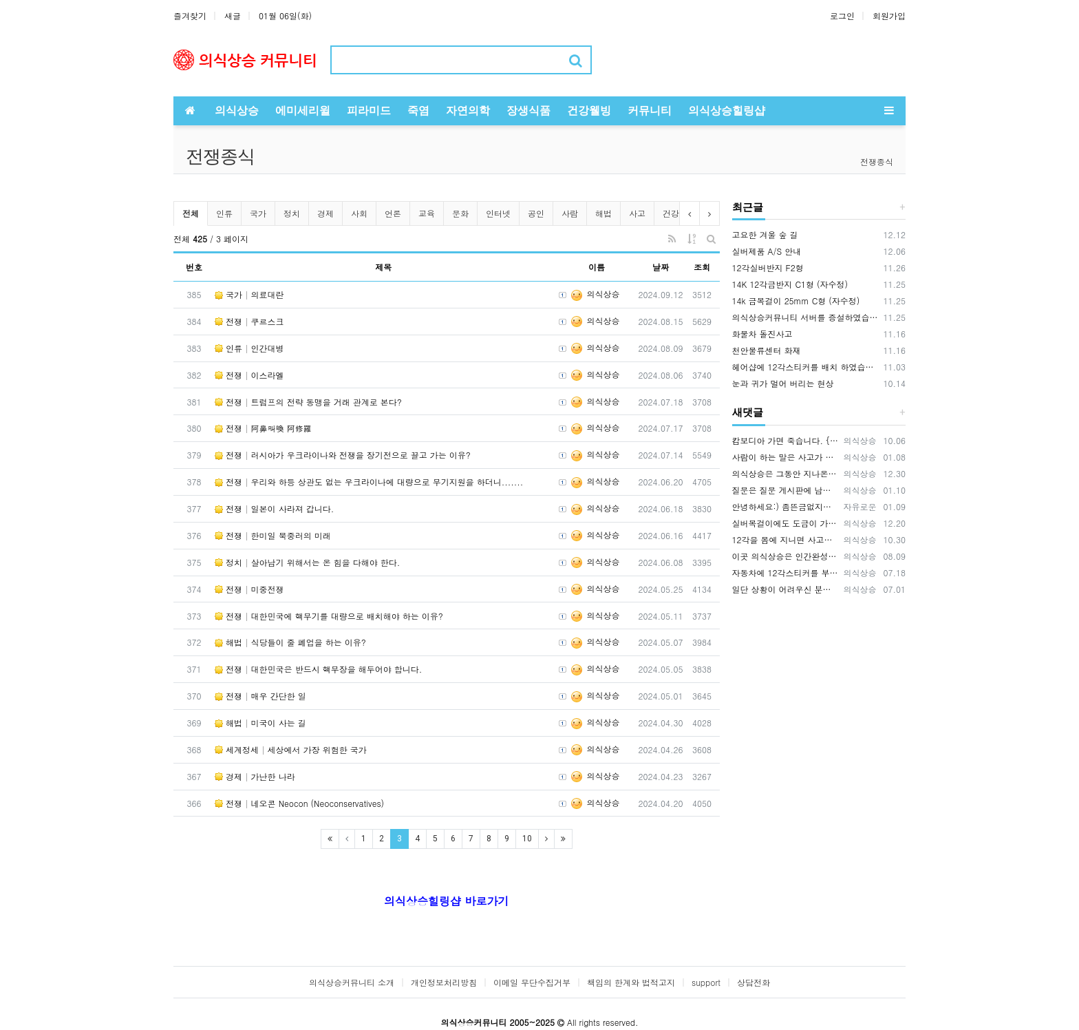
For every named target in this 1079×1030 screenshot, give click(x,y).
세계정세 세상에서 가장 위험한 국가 (291, 749)
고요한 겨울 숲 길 (765, 234)
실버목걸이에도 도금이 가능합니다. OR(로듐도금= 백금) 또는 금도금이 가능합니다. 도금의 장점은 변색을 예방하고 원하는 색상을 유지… (786, 523)
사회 (359, 213)
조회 (702, 267)
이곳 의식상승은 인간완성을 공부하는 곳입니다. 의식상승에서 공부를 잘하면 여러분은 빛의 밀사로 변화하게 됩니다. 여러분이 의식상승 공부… (786, 556)
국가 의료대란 (249, 294)
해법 (603, 213)
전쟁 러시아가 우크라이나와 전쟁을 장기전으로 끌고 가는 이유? (343, 455)
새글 (232, 15)
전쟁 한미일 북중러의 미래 (273, 535)
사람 (570, 213)
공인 (536, 213)
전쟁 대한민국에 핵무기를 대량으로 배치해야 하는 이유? (329, 616)
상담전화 (753, 982)
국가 (258, 213)
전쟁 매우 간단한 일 (260, 696)
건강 (671, 213)
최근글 (747, 207)
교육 (426, 213)
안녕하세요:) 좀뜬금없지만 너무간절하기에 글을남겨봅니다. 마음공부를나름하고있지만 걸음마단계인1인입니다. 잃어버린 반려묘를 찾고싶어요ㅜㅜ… (786, 506)
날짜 (660, 267)
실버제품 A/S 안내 (767, 251)
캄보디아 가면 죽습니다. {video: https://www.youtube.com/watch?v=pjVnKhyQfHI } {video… (786, 440)
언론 (393, 213)
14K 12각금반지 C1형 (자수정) (790, 284)
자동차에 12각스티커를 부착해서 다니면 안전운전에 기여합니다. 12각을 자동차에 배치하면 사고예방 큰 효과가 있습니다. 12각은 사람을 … (786, 572)
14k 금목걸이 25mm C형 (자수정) (796, 300)
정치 (292, 213)
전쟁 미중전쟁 (249, 589)
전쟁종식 (876, 161)
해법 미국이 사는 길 (260, 722)
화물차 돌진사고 (762, 333)
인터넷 (498, 213)
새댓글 (747, 412)
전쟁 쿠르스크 (249, 321)
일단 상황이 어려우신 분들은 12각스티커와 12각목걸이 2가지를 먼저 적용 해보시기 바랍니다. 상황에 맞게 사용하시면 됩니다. (786, 589)
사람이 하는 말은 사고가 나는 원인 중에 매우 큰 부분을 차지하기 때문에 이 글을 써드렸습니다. (786, 457)
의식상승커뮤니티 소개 (351, 982)
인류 (224, 213)
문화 (460, 213)
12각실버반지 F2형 (768, 267)
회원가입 (889, 15)
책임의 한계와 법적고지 (631, 982)
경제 (325, 213)
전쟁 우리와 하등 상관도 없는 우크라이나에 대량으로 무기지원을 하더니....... (369, 481)
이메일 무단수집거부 (531, 982)
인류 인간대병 (249, 348)
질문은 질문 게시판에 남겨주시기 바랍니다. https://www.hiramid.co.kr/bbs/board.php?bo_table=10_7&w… (786, 490)
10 (527, 838)
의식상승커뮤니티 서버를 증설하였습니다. (805, 317)
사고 (637, 213)
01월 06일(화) (285, 15)
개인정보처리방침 (444, 982)
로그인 (842, 15)
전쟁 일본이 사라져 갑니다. (274, 508)
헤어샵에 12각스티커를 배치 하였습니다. (805, 366)
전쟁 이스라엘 (249, 375)
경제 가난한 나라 (255, 776)
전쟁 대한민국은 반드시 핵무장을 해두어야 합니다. (318, 669)
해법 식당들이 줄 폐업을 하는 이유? (290, 642)
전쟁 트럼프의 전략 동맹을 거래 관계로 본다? (308, 402)
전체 (190, 213)
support (706, 982)
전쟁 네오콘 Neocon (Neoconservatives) (299, 803)
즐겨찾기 (189, 15)
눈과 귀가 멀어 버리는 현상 (783, 383)
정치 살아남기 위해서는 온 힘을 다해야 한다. (307, 562)
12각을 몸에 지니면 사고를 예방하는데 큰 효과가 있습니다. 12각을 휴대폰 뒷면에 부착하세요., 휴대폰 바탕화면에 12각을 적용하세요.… (786, 539)
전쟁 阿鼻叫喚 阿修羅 (263, 428)
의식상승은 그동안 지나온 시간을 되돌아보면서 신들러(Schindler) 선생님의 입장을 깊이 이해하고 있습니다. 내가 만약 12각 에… (786, 473)
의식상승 (594, 293)
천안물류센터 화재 (766, 350)
